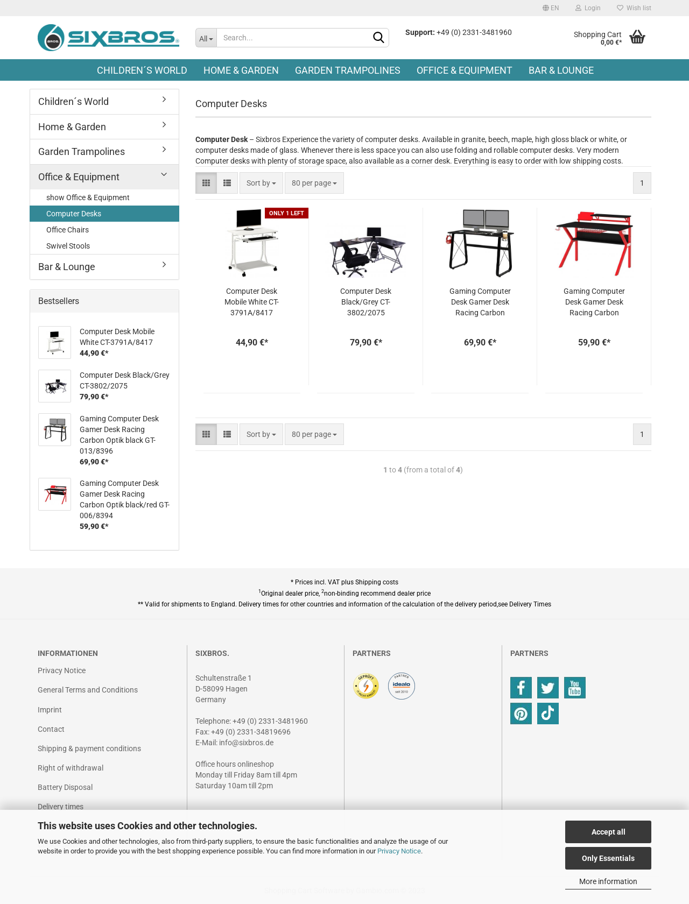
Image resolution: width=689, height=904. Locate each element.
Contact (51, 729)
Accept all (608, 832)
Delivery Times (530, 604)
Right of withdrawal (70, 768)
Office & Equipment (464, 70)
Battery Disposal (65, 787)
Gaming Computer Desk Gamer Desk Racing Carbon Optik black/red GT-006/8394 (594, 302)
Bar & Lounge (561, 70)
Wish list (634, 8)
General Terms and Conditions (88, 690)
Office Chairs (67, 229)
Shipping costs (376, 582)
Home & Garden (241, 70)
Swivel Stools (68, 246)
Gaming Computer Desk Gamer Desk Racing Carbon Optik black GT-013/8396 (480, 302)
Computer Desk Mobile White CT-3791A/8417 (251, 302)
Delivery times (60, 806)
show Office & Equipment (88, 197)
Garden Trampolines (347, 70)
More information (608, 881)
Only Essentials (608, 858)
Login (588, 8)
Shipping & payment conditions (89, 748)
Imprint (50, 709)
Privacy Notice (399, 851)
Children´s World (142, 70)
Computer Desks (73, 213)
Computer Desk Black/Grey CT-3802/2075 (365, 302)
